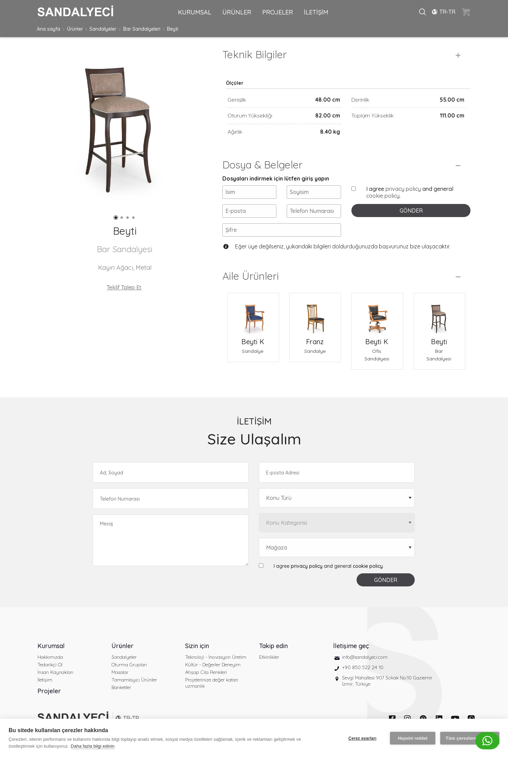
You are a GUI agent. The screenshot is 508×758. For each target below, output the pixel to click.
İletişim (45, 680)
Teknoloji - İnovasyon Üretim (215, 657)
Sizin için (197, 646)
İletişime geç (351, 646)
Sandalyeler (102, 29)
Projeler (49, 691)
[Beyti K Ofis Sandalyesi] (377, 314)
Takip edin (273, 646)
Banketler (121, 687)
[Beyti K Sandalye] (253, 314)
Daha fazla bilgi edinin (93, 746)
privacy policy (403, 188)
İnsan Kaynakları (55, 672)
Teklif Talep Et (124, 287)
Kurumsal (51, 646)
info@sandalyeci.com (365, 657)
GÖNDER (411, 210)
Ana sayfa (48, 29)
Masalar (120, 672)
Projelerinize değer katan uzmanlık (211, 683)
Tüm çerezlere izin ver (470, 738)
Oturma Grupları (129, 665)
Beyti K (252, 341)
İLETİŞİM (316, 12)
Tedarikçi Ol (50, 665)
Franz (315, 341)
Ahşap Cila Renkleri (206, 672)
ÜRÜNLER (236, 12)
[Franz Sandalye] (315, 314)
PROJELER (277, 12)
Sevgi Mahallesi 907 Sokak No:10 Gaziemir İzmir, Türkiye (387, 681)
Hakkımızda (50, 657)
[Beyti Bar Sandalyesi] (439, 314)
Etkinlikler (269, 657)
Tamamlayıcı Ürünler (134, 680)
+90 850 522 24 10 (362, 667)
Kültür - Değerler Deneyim (213, 665)
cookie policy (383, 195)
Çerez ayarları (362, 738)
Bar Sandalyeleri (141, 29)
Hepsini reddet (412, 738)
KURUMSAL (194, 12)
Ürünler (75, 29)
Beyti (172, 29)
